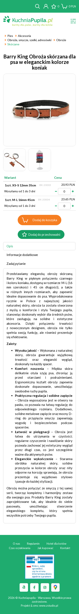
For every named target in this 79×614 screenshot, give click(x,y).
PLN (72, 6)
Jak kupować (45, 548)
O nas (16, 543)
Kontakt (65, 548)
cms (35, 605)
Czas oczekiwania (19, 548)
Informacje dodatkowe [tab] (22, 255)
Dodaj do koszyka (44, 220)
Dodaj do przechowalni (44, 234)
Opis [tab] (10, 246)
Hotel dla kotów (56, 543)
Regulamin (33, 543)
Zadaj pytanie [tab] (16, 263)
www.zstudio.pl (48, 605)
